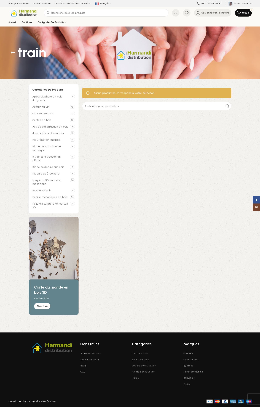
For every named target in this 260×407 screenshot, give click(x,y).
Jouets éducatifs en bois (48, 133)
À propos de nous (91, 353)
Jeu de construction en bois (50, 126)
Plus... (135, 377)
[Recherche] (106, 13)
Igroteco (188, 365)
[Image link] (53, 347)
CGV (82, 371)
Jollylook (188, 377)
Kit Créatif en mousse (46, 139)
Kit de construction (143, 371)
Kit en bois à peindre (45, 173)
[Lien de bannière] (54, 266)
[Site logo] (24, 12)
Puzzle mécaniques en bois (49, 197)
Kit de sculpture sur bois (48, 167)
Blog (83, 365)
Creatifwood (190, 359)
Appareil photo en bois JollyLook (47, 98)
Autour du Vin (40, 107)
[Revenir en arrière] (12, 52)
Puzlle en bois (140, 359)
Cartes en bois (41, 120)
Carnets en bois (42, 113)
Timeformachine (193, 371)
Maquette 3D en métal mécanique (46, 182)
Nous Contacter (89, 359)
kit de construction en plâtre (46, 158)
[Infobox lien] (209, 3)
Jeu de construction (144, 365)
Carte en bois (140, 353)
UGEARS (188, 353)
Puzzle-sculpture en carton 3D (50, 205)
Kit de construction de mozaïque (46, 148)
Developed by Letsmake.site (27, 401)
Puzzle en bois (41, 190)
